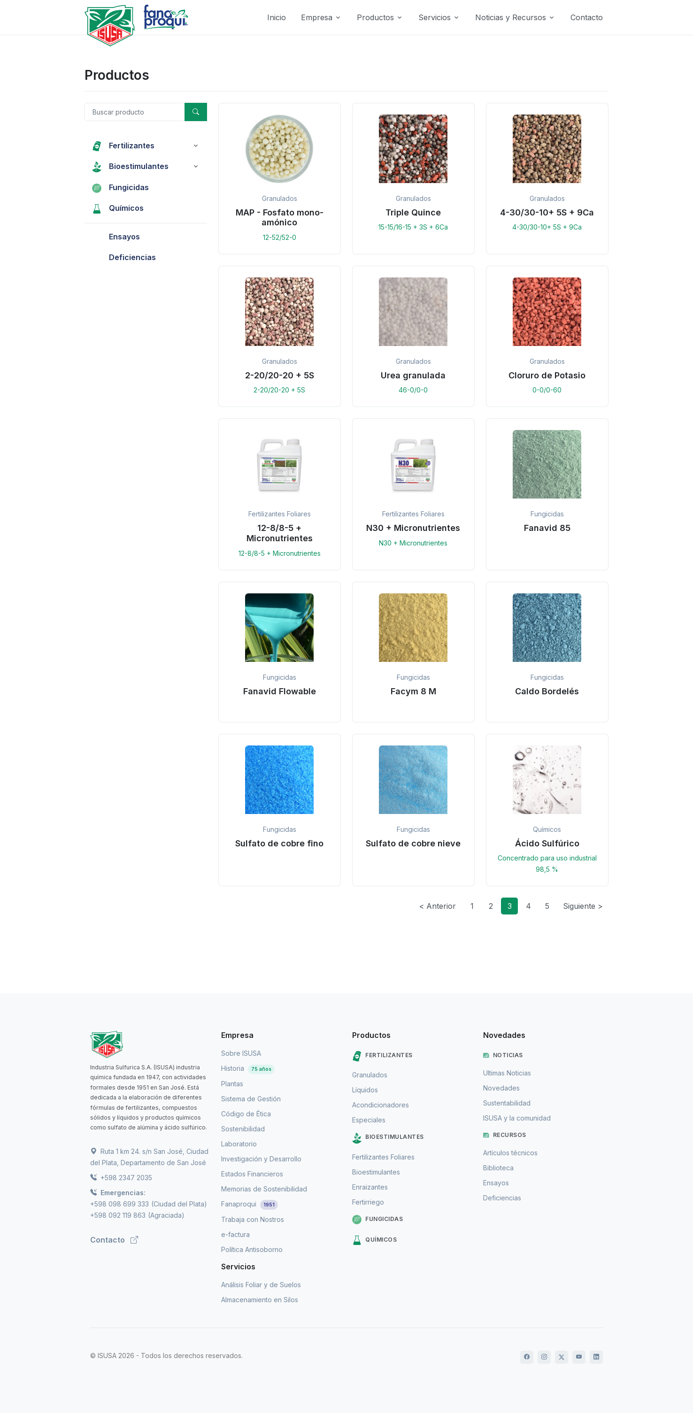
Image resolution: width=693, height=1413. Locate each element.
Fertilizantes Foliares (383, 1157)
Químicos (374, 1240)
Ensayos (496, 1183)
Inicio (276, 17)
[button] (279, 178)
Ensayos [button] (116, 236)
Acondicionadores (380, 1105)
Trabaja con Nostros (252, 1219)
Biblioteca (498, 1168)
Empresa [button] (316, 17)
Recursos (504, 1135)
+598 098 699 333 (119, 1204)
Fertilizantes (382, 1056)
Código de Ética (246, 1114)
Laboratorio (239, 1144)
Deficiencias (502, 1198)
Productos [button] (375, 17)
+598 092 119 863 (118, 1215)
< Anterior (437, 906)
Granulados (369, 1075)
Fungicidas (377, 1219)
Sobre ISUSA (241, 1053)
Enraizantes (370, 1187)
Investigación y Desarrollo (261, 1159)
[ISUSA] (150, 1044)
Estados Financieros (252, 1174)
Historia (248, 1068)
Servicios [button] (434, 17)
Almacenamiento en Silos (259, 1300)
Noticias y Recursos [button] (510, 17)
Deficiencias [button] (124, 257)
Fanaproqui (249, 1204)
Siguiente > (583, 906)
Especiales (368, 1120)
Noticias (503, 1055)
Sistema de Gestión (251, 1099)
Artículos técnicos (510, 1153)
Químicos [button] (118, 208)
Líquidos (365, 1090)
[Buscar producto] (135, 112)
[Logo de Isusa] (110, 26)
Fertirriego (368, 1202)
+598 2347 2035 (121, 1178)
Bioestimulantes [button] (130, 166)
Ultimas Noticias (507, 1073)
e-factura (235, 1234)
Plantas (232, 1084)
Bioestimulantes (388, 1138)
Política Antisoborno (252, 1249)
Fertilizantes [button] (123, 145)
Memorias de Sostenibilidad (264, 1189)
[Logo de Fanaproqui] (168, 26)
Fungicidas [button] (120, 187)
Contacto (586, 17)
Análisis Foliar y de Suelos (261, 1285)
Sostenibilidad (243, 1129)
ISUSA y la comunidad (517, 1118)
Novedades (501, 1088)
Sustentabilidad (507, 1103)
